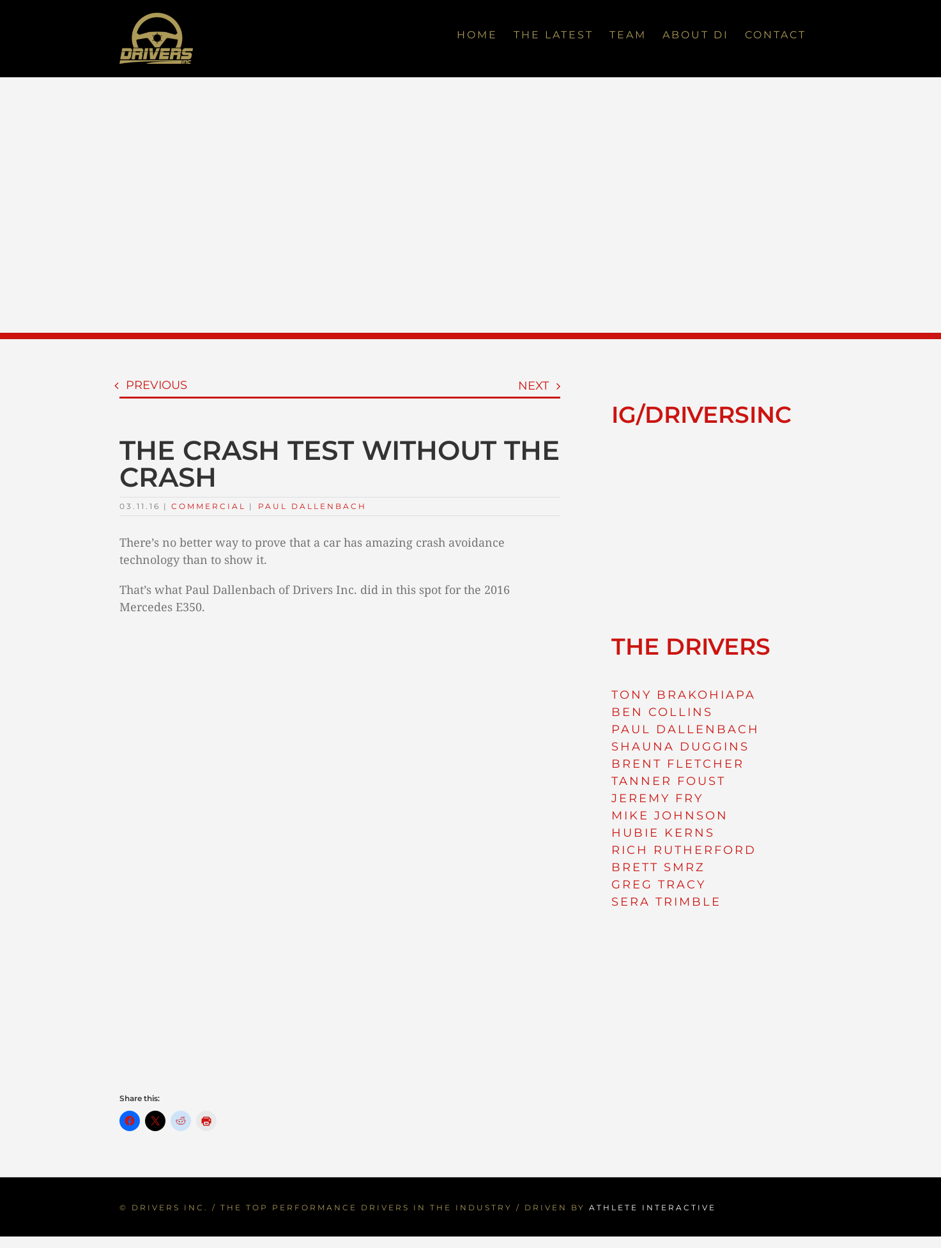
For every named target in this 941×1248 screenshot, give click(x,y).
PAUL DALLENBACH (685, 729)
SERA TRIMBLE (666, 902)
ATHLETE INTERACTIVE (652, 1207)
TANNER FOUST (668, 781)
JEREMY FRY (657, 798)
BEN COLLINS (662, 712)
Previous (156, 385)
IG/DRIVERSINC (701, 414)
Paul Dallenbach (312, 506)
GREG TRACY (658, 885)
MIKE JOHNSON (669, 816)
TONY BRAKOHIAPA (683, 695)
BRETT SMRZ (658, 867)
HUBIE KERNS (663, 833)
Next (533, 386)
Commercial (208, 506)
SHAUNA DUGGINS (680, 747)
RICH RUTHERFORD (683, 850)
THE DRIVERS (690, 646)
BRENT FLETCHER (677, 764)
